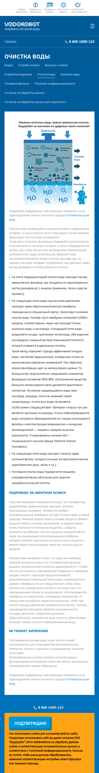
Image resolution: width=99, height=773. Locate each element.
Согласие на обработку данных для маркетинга (35, 102)
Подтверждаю (30, 723)
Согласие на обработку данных (24, 93)
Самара (10, 42)
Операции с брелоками (35, 10)
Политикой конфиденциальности (50, 751)
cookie (13, 746)
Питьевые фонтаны (16, 83)
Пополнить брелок (63, 10)
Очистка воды (46, 74)
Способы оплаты (29, 65)
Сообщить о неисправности (77, 10)
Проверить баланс (49, 10)
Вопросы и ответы (56, 65)
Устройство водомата (18, 74)
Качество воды (70, 74)
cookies (35, 734)
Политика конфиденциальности (54, 83)
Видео (8, 65)
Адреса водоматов (21, 10)
